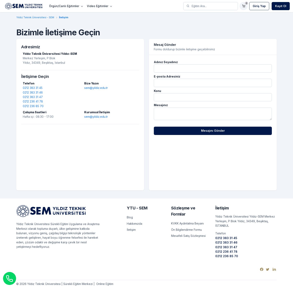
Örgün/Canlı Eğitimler (64, 6)
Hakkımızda (134, 223)
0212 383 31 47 (33, 97)
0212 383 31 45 (33, 88)
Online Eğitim (104, 284)
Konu (157, 91)
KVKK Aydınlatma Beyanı (187, 223)
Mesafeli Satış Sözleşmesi (188, 235)
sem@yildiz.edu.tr (96, 88)
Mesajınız (161, 105)
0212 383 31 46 (33, 92)
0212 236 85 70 (33, 106)
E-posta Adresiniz (167, 76)
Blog (130, 217)
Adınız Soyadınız (166, 62)
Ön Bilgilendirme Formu (186, 229)
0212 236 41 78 (33, 101)
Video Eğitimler (97, 6)
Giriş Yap (259, 6)
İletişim (131, 229)
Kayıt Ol (280, 6)
